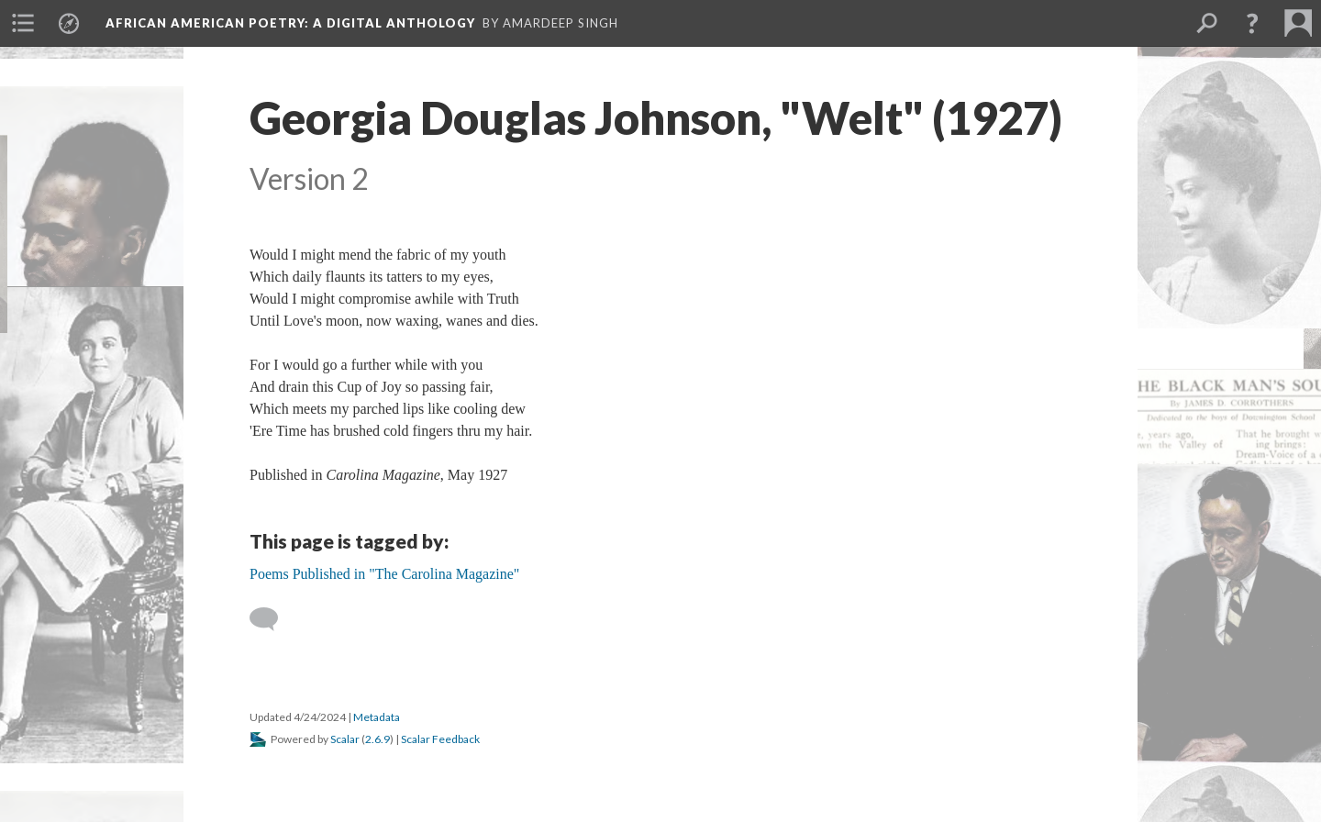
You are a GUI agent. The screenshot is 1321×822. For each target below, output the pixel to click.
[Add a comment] (272, 619)
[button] (1252, 23)
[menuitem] (23, 23)
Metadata (376, 717)
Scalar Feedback (440, 739)
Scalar (345, 739)
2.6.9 (377, 739)
